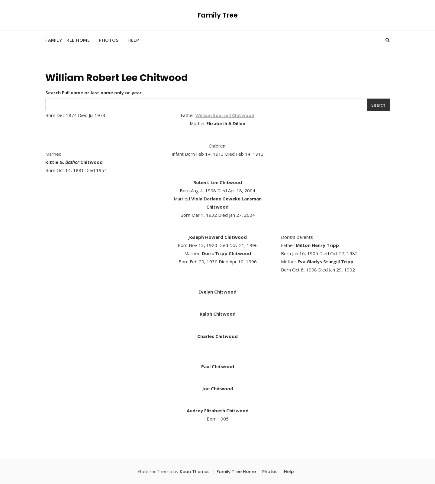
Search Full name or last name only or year (93, 92)
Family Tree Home (67, 40)
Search (378, 105)
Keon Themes (195, 472)
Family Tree (217, 15)
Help (133, 40)
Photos (108, 40)
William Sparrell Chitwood (224, 115)
